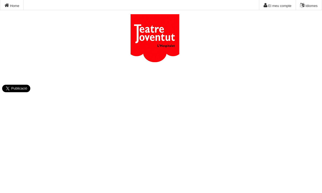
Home (12, 5)
